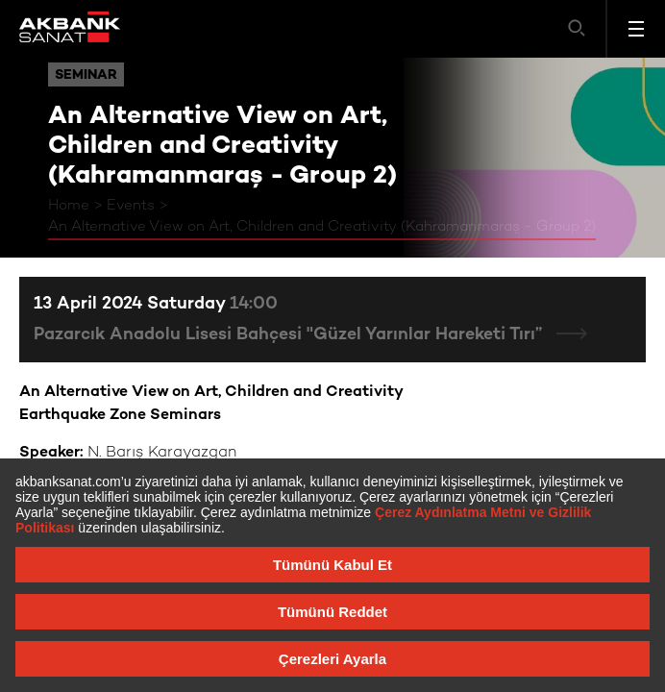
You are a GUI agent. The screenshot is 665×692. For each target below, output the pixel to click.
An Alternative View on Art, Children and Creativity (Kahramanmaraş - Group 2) (322, 227)
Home (68, 205)
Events (131, 205)
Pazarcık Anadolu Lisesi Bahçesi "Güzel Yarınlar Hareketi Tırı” (290, 335)
